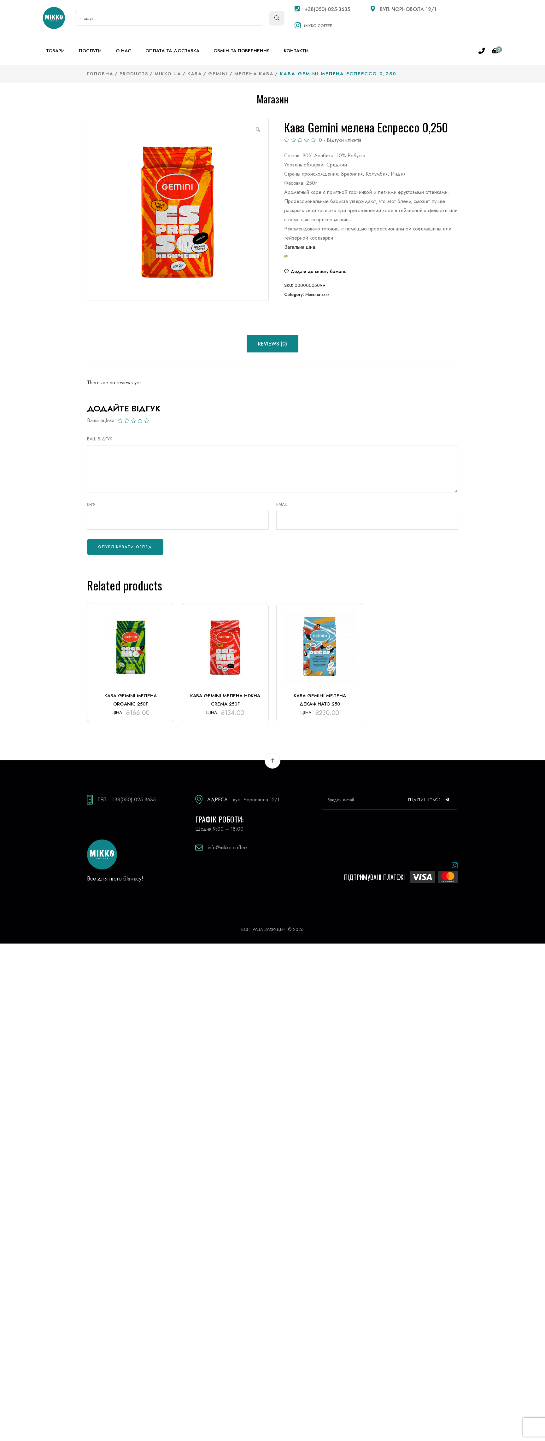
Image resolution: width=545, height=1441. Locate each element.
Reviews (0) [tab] (272, 343)
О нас (123, 50)
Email (282, 504)
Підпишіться (429, 800)
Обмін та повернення (242, 50)
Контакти (296, 50)
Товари (55, 50)
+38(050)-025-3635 (322, 9)
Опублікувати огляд (125, 547)
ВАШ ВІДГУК (99, 439)
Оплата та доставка (172, 50)
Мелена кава (317, 294)
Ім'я (91, 504)
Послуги (90, 50)
